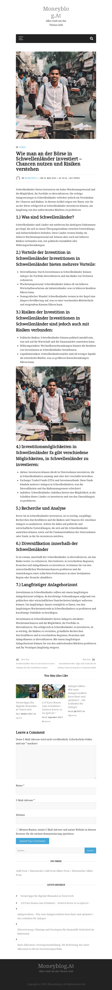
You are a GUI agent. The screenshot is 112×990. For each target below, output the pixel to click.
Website (20, 815)
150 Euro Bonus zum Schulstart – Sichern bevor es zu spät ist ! (52, 708)
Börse (22, 147)
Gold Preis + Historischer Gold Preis (36, 870)
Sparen (19, 718)
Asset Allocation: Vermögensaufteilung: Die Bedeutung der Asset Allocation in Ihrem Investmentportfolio (53, 947)
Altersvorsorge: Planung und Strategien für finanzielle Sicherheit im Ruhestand (55, 931)
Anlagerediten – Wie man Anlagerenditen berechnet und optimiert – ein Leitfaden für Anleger (77, 696)
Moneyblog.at (56, 12)
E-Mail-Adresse (25, 800)
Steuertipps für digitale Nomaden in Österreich (26, 706)
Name (20, 785)
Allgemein (72, 715)
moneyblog (31, 178)
